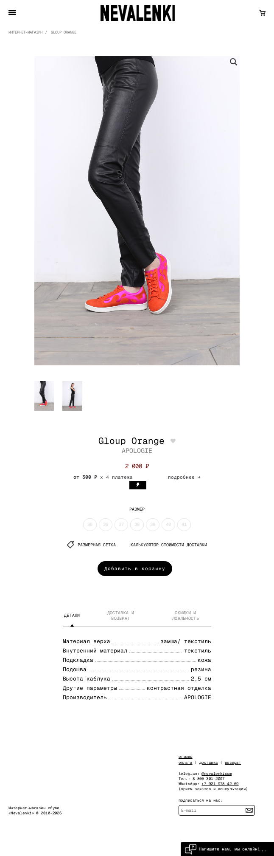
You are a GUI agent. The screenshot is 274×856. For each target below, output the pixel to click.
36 (105, 524)
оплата (186, 762)
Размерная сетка (91, 545)
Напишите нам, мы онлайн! (222, 849)
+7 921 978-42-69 (219, 783)
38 (137, 524)
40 (168, 524)
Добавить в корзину (134, 568)
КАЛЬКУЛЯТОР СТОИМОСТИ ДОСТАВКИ (169, 545)
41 (184, 524)
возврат (233, 762)
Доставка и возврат (120, 615)
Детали (72, 615)
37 (121, 524)
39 (152, 524)
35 (89, 524)
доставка (208, 762)
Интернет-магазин (25, 32)
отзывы (186, 756)
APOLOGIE (137, 450)
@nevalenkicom (216, 773)
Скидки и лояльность (185, 615)
